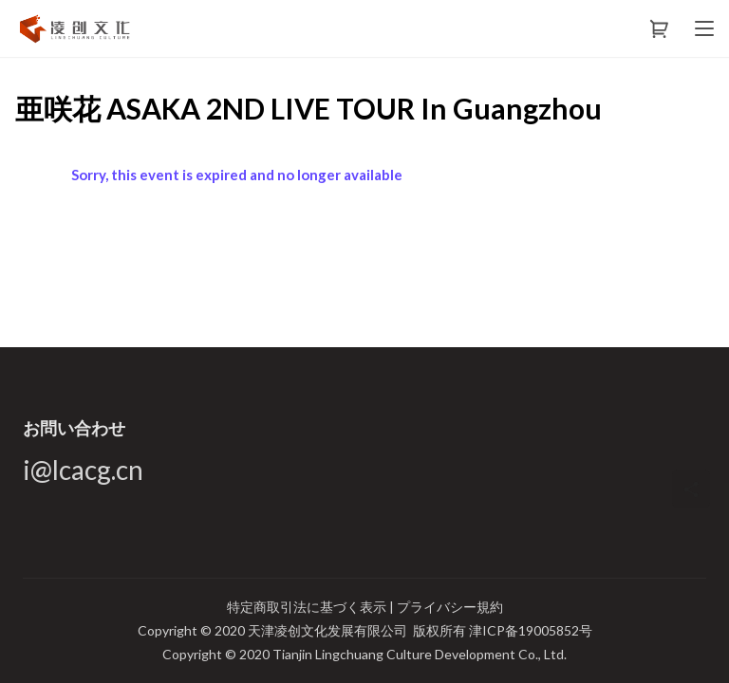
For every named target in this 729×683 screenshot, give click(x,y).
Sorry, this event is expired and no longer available (236, 174)
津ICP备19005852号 (530, 630)
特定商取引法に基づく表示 (308, 607)
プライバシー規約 (450, 607)
